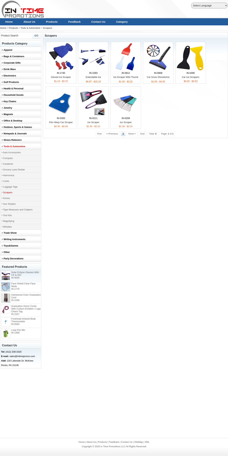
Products (52, 21)
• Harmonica (8, 175)
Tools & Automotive (30, 28)
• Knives (6, 198)
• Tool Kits (7, 215)
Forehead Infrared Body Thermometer (23, 321)
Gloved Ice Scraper (61, 77)
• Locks (5, 181)
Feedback (74, 21)
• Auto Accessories (11, 152)
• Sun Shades (9, 204)
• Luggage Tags (10, 186)
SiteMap (138, 442)
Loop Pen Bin (18, 331)
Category (122, 21)
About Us (29, 21)
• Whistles (7, 226)
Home (9, 21)
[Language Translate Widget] (209, 5)
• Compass (7, 158)
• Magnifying (8, 221)
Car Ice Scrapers (190, 77)
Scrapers (47, 28)
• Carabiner (7, 164)
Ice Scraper (93, 122)
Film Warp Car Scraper (61, 122)
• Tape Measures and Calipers (17, 209)
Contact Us (98, 21)
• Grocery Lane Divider (13, 169)
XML (147, 442)
